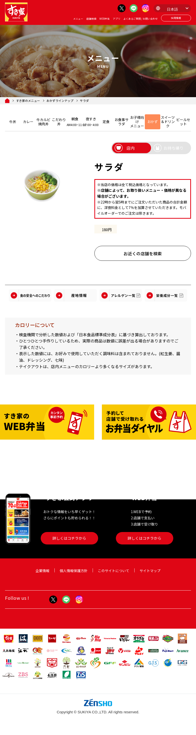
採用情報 (176, 18)
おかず (152, 121)
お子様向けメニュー (137, 121)
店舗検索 (91, 18)
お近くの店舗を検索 (142, 253)
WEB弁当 (104, 18)
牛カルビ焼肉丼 (43, 121)
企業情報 (42, 570)
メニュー (78, 18)
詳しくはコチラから (69, 538)
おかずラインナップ (59, 100)
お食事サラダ (122, 121)
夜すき (91, 121)
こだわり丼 (59, 121)
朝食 (75, 121)
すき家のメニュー (28, 100)
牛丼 (12, 121)
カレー (28, 121)
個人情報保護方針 (74, 570)
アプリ (116, 18)
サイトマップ (150, 570)
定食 (106, 121)
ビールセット (183, 121)
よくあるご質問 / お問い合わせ (140, 18)
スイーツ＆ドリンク (168, 121)
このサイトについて (113, 570)
